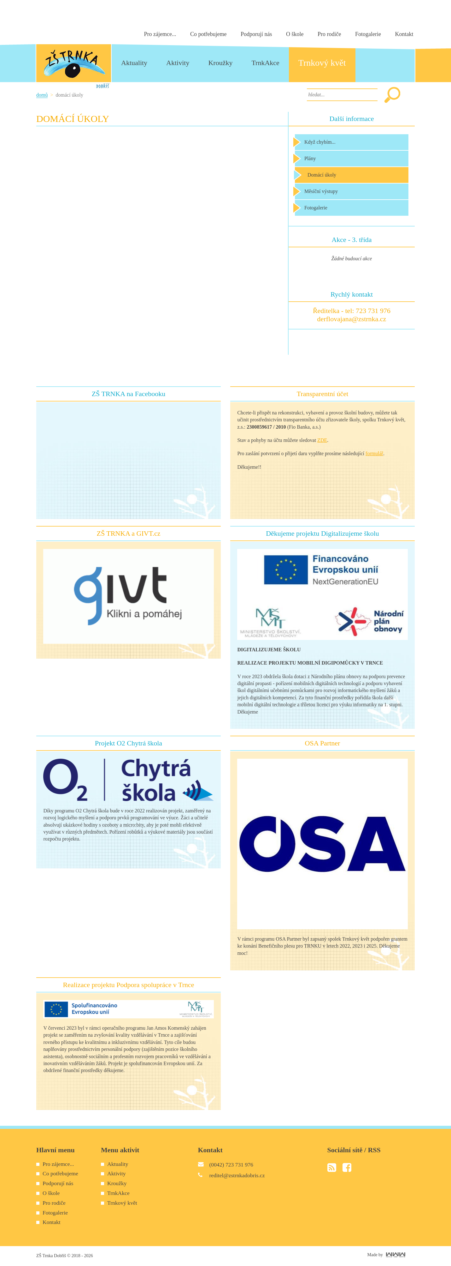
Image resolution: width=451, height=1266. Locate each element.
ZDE (322, 440)
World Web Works (395, 1254)
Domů (42, 95)
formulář (374, 453)
